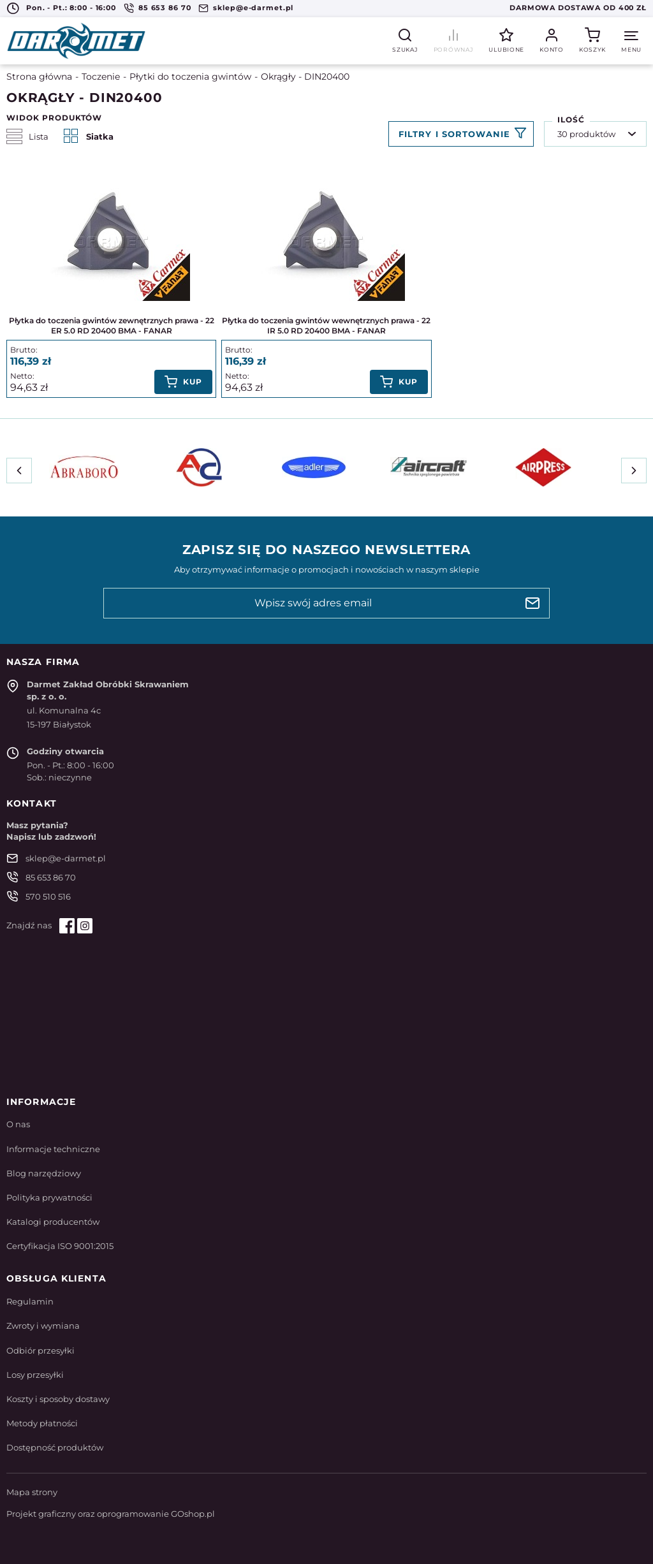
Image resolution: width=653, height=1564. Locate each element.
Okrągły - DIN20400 (305, 76)
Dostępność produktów (54, 1447)
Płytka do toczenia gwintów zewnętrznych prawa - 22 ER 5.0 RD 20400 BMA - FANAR (111, 326)
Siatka (89, 136)
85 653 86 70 (164, 7)
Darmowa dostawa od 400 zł (578, 7)
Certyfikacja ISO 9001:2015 (60, 1246)
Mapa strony (31, 1492)
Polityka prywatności (49, 1197)
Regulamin (30, 1301)
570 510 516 (48, 896)
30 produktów (586, 134)
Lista (27, 136)
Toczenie (101, 76)
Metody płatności (42, 1423)
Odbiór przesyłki (40, 1350)
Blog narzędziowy (43, 1173)
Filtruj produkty (461, 134)
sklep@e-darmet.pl (253, 7)
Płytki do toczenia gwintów (190, 76)
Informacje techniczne (53, 1149)
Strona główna (39, 76)
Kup (192, 381)
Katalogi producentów (52, 1222)
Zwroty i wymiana (43, 1325)
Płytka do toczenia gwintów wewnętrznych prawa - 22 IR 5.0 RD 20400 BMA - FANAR (326, 326)
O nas (18, 1124)
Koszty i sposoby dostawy (58, 1399)
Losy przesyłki (35, 1375)
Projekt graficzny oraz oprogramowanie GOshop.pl (110, 1514)
